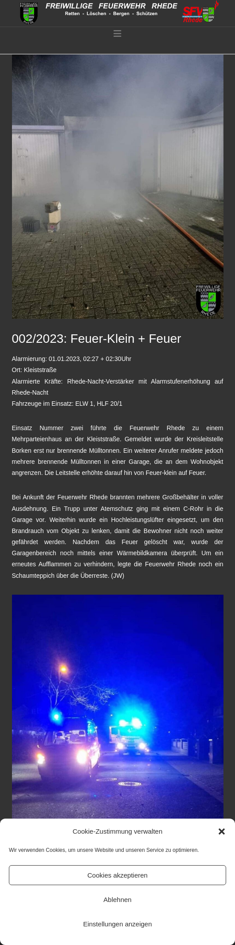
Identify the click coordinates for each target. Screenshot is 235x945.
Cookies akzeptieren (117, 875)
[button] (221, 831)
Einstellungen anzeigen (117, 924)
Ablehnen (117, 899)
